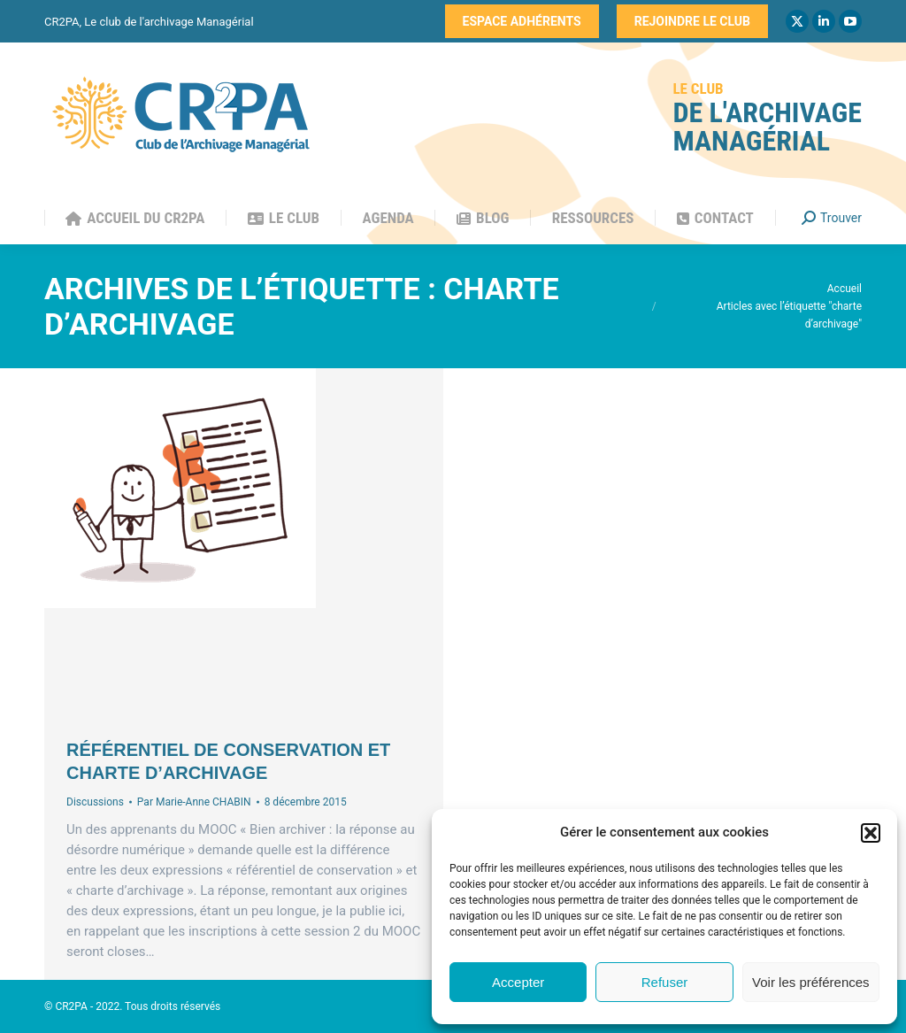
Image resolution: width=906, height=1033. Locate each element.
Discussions (95, 802)
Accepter (518, 982)
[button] (870, 833)
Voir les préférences (811, 982)
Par (194, 802)
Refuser (664, 982)
